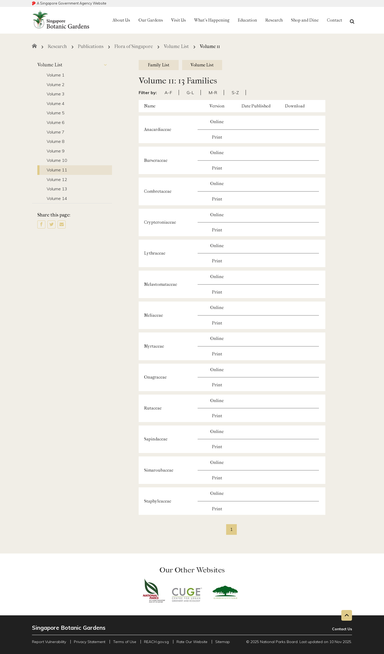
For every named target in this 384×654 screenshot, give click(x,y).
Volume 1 (56, 75)
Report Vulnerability (49, 641)
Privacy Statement (89, 641)
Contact (334, 20)
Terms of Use (124, 641)
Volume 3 (56, 94)
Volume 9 (56, 151)
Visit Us (178, 20)
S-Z (235, 92)
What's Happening (211, 20)
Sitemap (222, 641)
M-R (213, 92)
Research (274, 20)
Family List (158, 64)
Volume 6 (56, 122)
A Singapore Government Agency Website (71, 3)
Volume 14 (57, 198)
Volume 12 (57, 179)
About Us (121, 20)
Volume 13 (57, 188)
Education (247, 20)
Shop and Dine (305, 20)
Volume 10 (57, 160)
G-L (190, 92)
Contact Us (342, 629)
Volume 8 (56, 141)
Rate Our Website (192, 641)
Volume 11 (57, 169)
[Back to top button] (346, 615)
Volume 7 (56, 132)
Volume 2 (56, 84)
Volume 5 (56, 112)
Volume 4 (56, 103)
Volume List (74, 65)
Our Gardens (150, 20)
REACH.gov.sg (156, 641)
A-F (168, 92)
